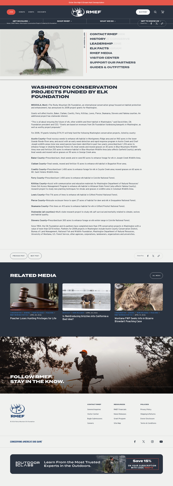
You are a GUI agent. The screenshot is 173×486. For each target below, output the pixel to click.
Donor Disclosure (147, 424)
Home (8, 29)
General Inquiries (94, 415)
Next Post (35, 261)
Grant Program (120, 424)
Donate (22, 12)
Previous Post (19, 261)
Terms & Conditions (148, 429)
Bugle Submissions (94, 424)
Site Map (117, 429)
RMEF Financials (120, 415)
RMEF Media (15, 29)
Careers (90, 429)
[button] (151, 29)
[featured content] (86, 469)
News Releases (37, 64)
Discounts (42, 12)
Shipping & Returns (148, 420)
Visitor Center (93, 420)
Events (31, 12)
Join (11, 12)
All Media (156, 281)
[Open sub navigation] (21, 21)
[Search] (155, 12)
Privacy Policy (145, 415)
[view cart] (162, 12)
